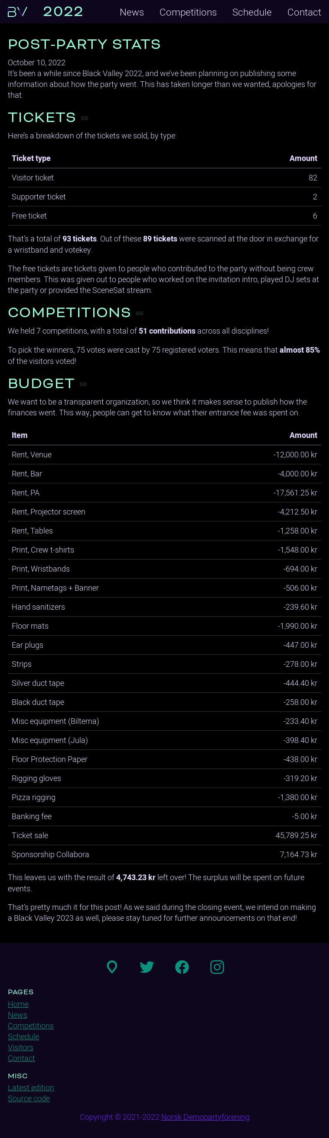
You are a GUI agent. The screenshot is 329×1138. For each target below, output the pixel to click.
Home (18, 1004)
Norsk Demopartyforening (205, 1117)
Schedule (252, 12)
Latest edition (31, 1087)
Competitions (188, 12)
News (132, 12)
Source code (29, 1098)
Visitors (20, 1047)
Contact (304, 12)
